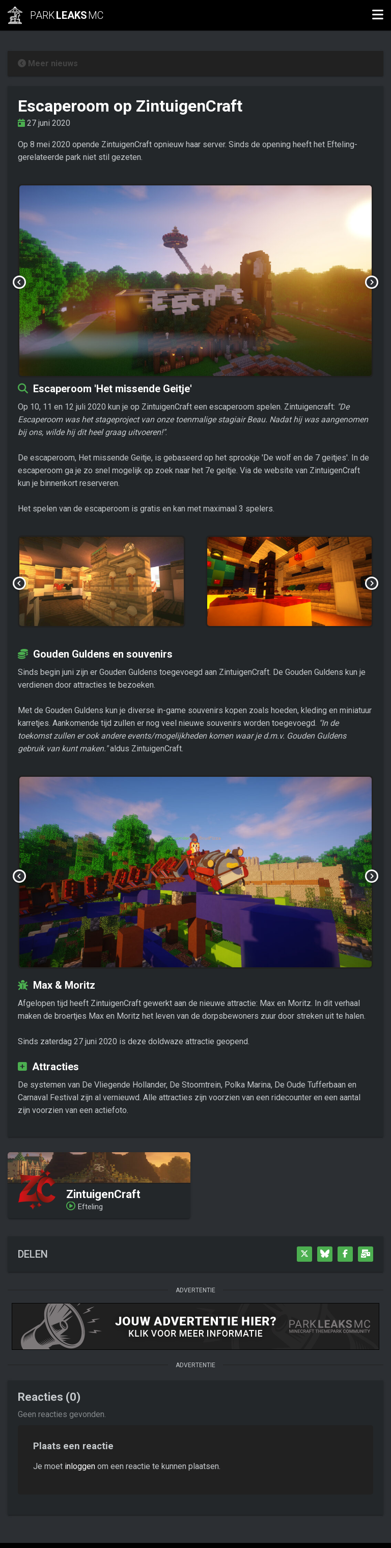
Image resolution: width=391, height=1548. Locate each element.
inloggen (80, 1466)
